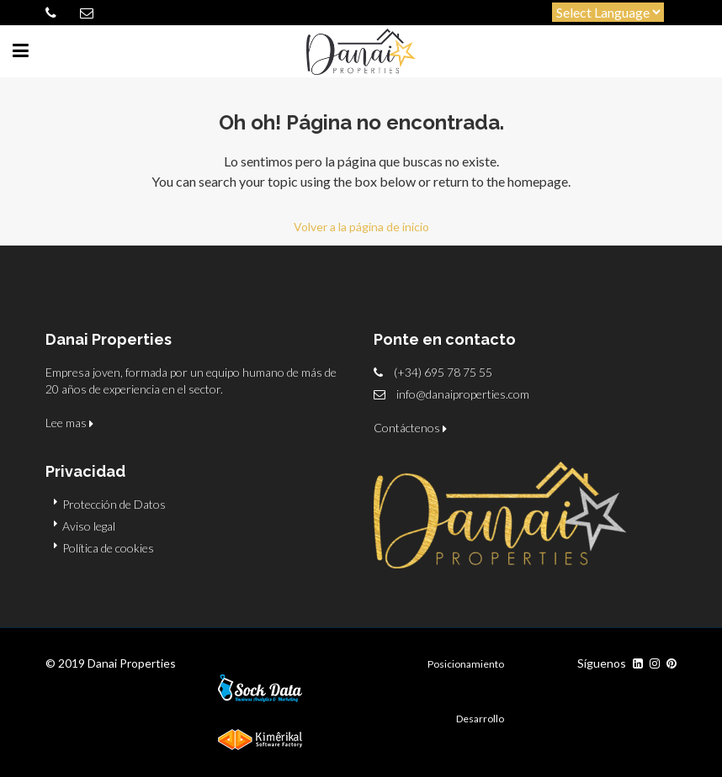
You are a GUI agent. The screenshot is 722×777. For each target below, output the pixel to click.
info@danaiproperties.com (462, 394)
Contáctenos (410, 427)
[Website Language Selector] (608, 12)
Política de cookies (108, 548)
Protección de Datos (114, 504)
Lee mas (69, 422)
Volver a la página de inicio (361, 226)
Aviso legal (88, 526)
